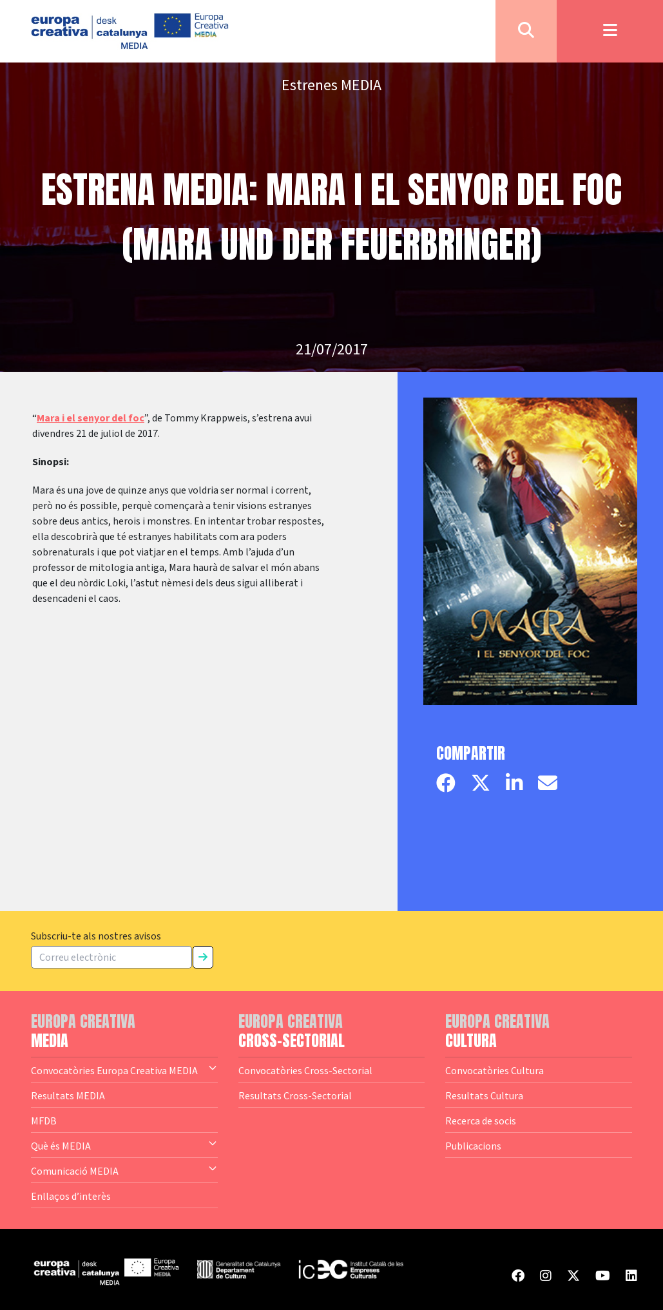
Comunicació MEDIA (124, 1170)
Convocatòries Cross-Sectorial (305, 1070)
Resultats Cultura (484, 1095)
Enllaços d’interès (71, 1196)
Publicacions (473, 1145)
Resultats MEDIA (68, 1095)
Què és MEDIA (124, 1145)
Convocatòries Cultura (494, 1070)
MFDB (44, 1120)
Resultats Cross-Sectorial (295, 1095)
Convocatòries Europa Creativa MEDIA (124, 1070)
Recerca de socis (480, 1120)
